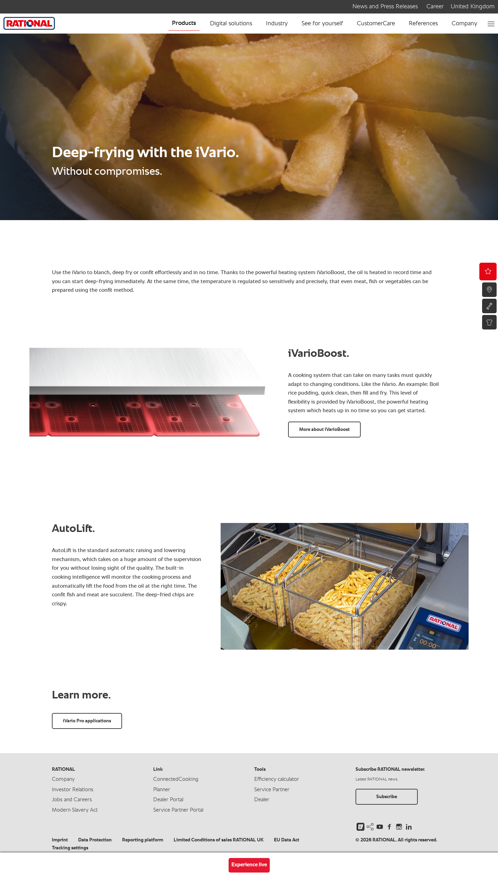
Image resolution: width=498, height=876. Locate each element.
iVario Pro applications (87, 721)
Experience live (249, 865)
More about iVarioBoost (324, 429)
